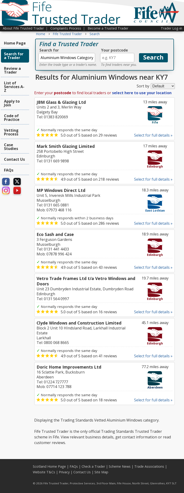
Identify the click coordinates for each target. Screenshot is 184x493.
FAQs (8, 170)
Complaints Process (65, 28)
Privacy (64, 472)
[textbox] (66, 57)
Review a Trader (12, 70)
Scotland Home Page (49, 466)
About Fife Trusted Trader (23, 28)
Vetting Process (11, 132)
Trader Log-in (171, 28)
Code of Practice (11, 117)
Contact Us (14, 159)
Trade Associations (149, 466)
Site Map (101, 472)
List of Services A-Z (14, 86)
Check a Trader (93, 466)
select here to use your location (142, 92)
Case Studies (11, 146)
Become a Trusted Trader (108, 28)
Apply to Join (12, 103)
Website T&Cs (44, 472)
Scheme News (120, 466)
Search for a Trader (13, 55)
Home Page (15, 43)
